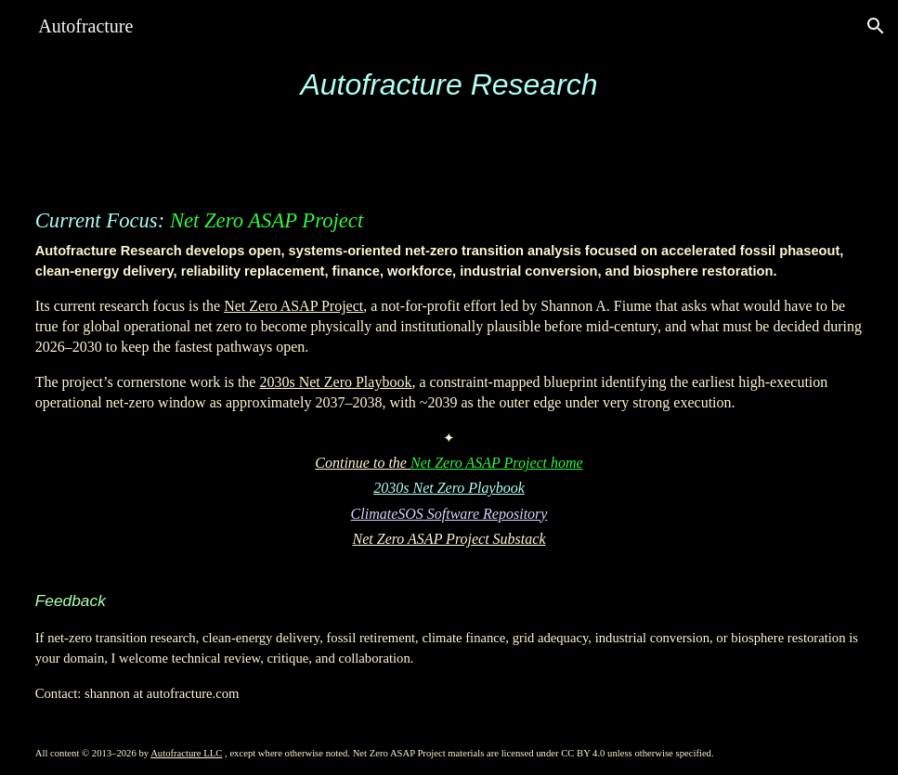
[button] (875, 26)
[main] (449, 84)
